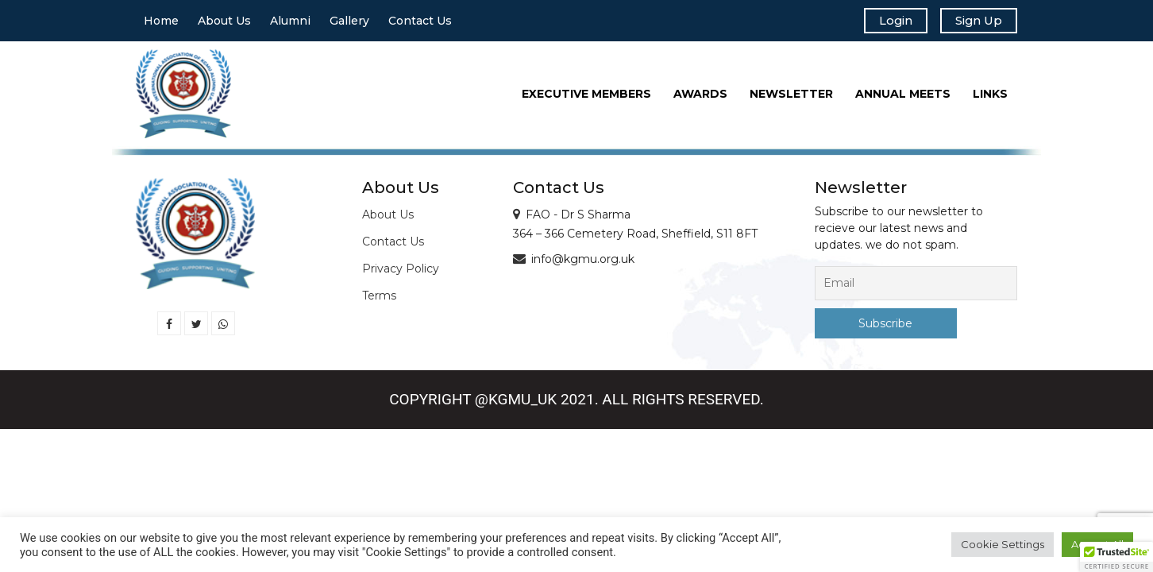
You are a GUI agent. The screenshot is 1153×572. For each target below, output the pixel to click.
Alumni (290, 23)
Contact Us (420, 23)
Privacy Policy (400, 272)
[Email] (916, 287)
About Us (224, 23)
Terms (379, 299)
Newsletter (791, 98)
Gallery (349, 23)
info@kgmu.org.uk (582, 263)
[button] (1116, 557)
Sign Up (974, 22)
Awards (700, 98)
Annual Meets (903, 98)
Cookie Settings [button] (1002, 544)
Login (884, 22)
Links (990, 98)
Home (161, 23)
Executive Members (586, 98)
